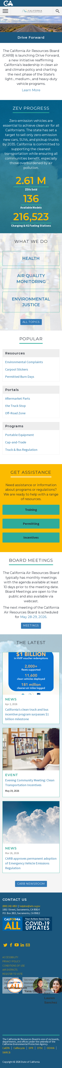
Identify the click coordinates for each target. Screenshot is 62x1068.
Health (31, 258)
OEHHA (50, 1048)
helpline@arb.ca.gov (30, 906)
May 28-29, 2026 (33, 617)
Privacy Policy (11, 961)
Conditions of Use (13, 965)
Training (31, 510)
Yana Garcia (33, 991)
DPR (31, 1048)
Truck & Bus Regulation (21, 449)
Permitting (31, 524)
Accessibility (10, 957)
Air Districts (10, 969)
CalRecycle (19, 1048)
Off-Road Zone (15, 413)
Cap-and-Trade (15, 442)
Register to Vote (12, 973)
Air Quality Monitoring (31, 278)
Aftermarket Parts (17, 398)
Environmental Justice (31, 302)
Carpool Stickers (16, 369)
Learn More (31, 90)
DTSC (40, 1048)
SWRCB (6, 1052)
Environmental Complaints (24, 362)
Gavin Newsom (15, 988)
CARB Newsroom (31, 883)
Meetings (31, 625)
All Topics (31, 321)
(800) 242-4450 (9, 906)
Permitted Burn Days (19, 376)
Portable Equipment (19, 435)
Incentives (31, 537)
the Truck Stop (15, 406)
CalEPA (6, 1048)
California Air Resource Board (32, 11)
